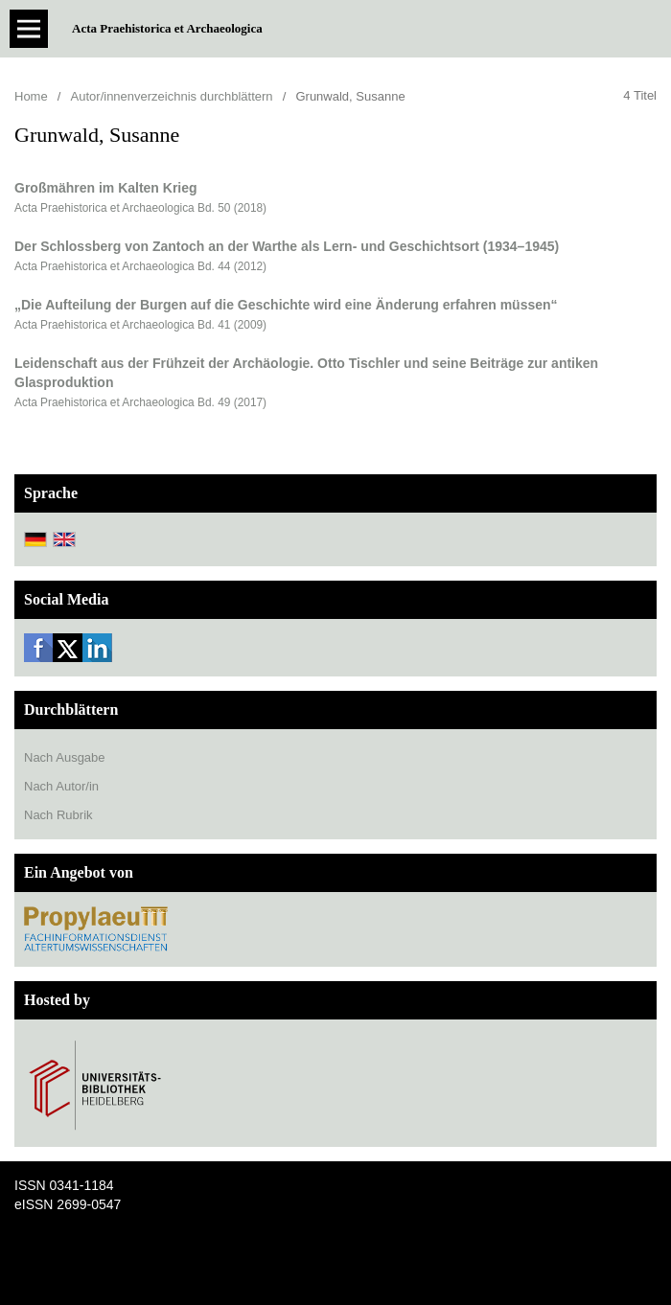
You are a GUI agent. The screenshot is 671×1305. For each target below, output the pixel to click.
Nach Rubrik (58, 815)
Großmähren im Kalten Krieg (105, 187)
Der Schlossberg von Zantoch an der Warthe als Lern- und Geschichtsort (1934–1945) (286, 246)
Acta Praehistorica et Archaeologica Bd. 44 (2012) (140, 266)
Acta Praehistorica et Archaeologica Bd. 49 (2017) (140, 402)
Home (31, 96)
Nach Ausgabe (64, 757)
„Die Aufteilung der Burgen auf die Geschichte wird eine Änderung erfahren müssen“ (286, 304)
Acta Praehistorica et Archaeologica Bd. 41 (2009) (140, 325)
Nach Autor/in (61, 786)
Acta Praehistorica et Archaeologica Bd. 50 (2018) (140, 208)
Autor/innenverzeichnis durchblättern (172, 96)
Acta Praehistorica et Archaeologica (167, 28)
